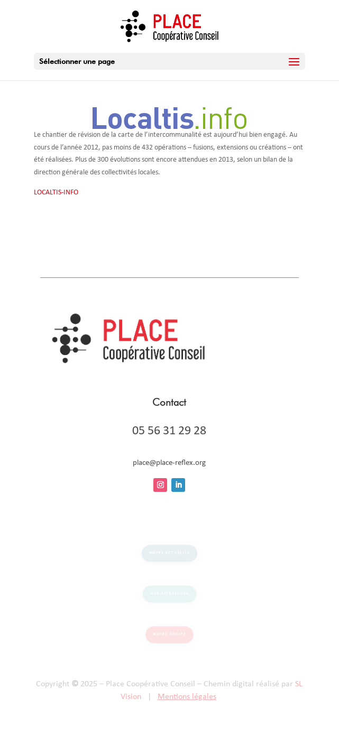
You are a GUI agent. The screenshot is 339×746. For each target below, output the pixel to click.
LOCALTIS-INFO (56, 193)
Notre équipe (169, 634)
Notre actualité (169, 553)
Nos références (169, 594)
